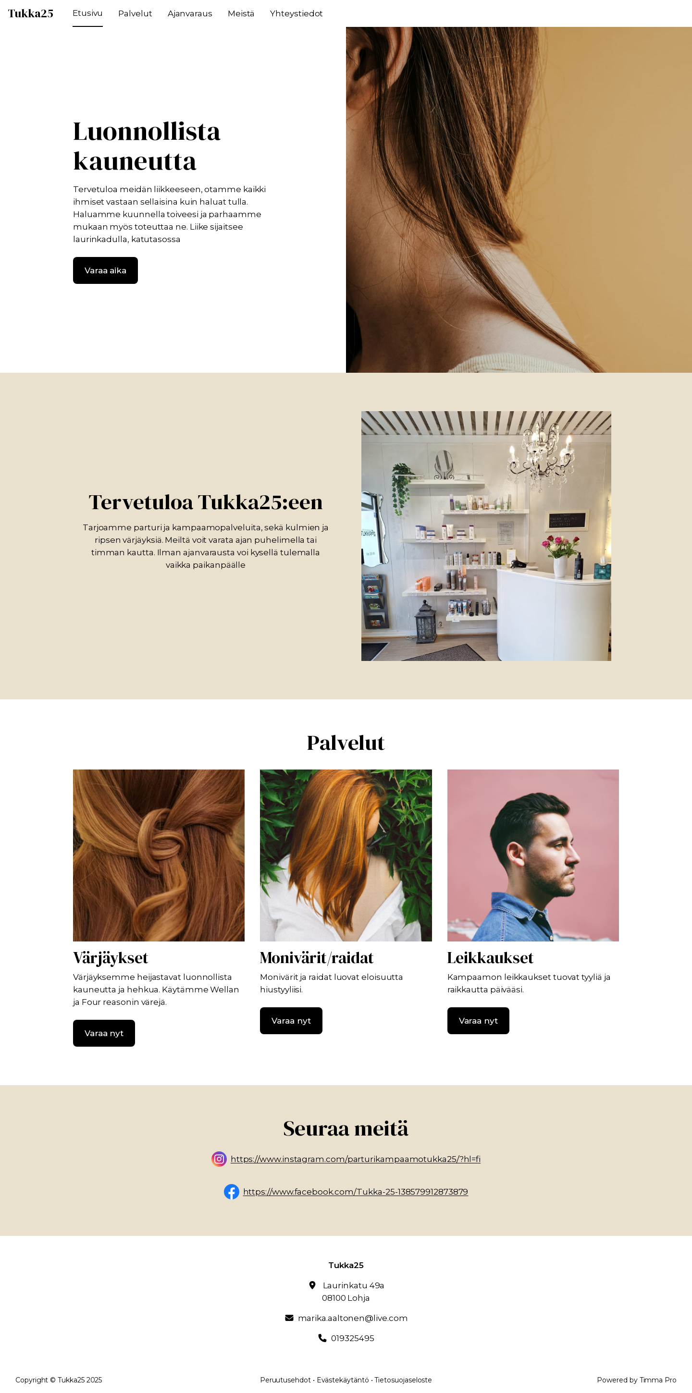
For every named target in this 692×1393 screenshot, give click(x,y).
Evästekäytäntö (343, 1380)
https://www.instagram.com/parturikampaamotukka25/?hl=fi (356, 1159)
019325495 (352, 1338)
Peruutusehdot (285, 1380)
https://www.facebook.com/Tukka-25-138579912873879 (356, 1192)
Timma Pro (658, 1380)
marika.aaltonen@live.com (353, 1318)
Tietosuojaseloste (403, 1380)
